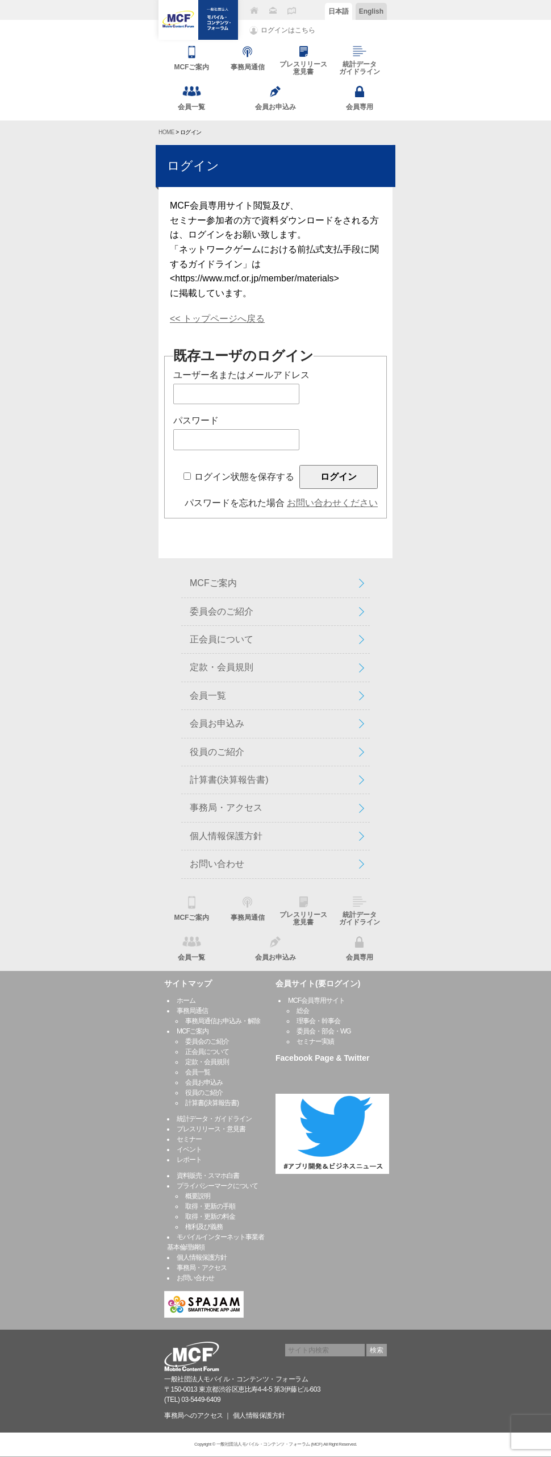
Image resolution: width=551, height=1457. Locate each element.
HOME (166, 132)
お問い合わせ (217, 864)
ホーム (186, 1000)
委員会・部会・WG (324, 1031)
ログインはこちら (288, 30)
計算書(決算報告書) (229, 779)
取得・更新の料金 (210, 1217)
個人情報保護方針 (226, 836)
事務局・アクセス (226, 807)
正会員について (221, 639)
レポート (189, 1160)
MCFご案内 (213, 583)
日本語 (338, 11)
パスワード (196, 420)
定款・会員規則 (221, 667)
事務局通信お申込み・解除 (222, 1021)
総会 (303, 1011)
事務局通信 (192, 1011)
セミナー (189, 1139)
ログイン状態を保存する (244, 476)
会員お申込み (217, 723)
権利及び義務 (204, 1227)
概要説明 (197, 1196)
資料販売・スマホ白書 (208, 1176)
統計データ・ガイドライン (214, 1119)
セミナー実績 (315, 1041)
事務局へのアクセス (193, 1415)
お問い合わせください (332, 503)
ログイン (193, 166)
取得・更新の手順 (210, 1206)
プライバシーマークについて (217, 1186)
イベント (189, 1149)
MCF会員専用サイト (316, 1000)
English (371, 11)
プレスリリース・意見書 (211, 1129)
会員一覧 (208, 695)
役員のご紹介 (217, 752)
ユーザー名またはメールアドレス (241, 375)
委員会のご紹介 (221, 611)
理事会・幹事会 (318, 1021)
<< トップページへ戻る (217, 318)
